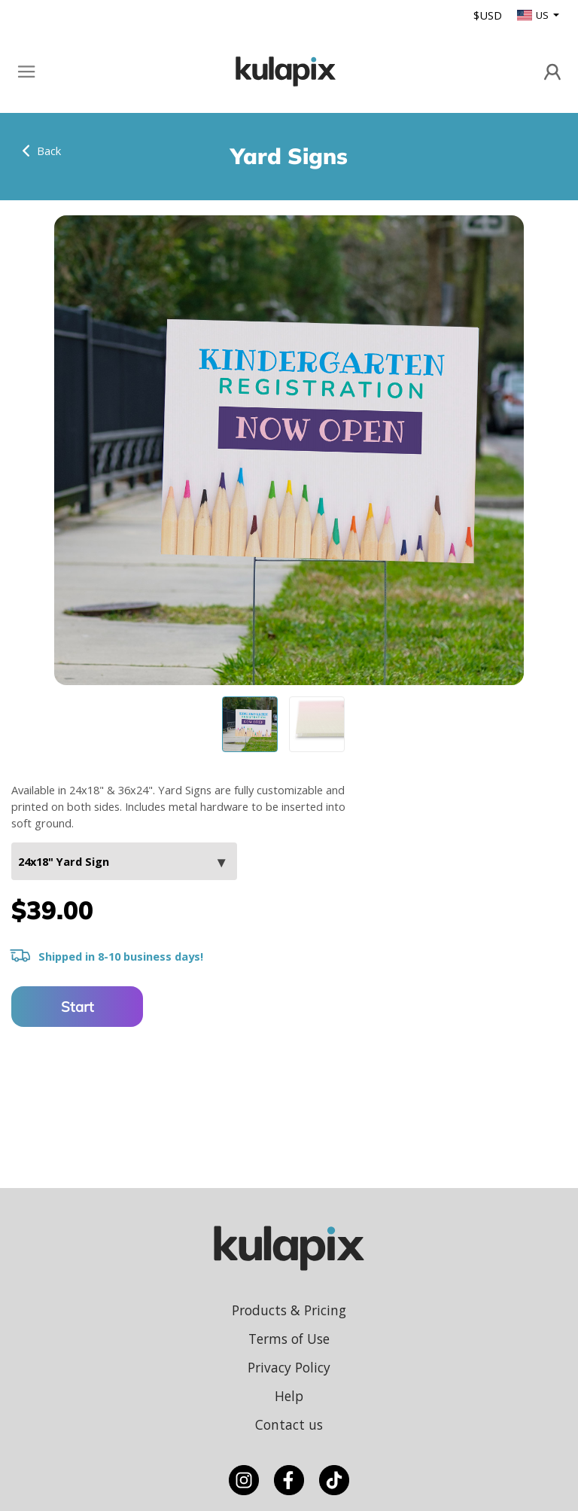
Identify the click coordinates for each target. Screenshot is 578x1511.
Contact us (289, 1424)
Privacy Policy (289, 1367)
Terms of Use (289, 1339)
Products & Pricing (289, 1310)
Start (77, 1007)
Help (289, 1396)
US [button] (534, 15)
